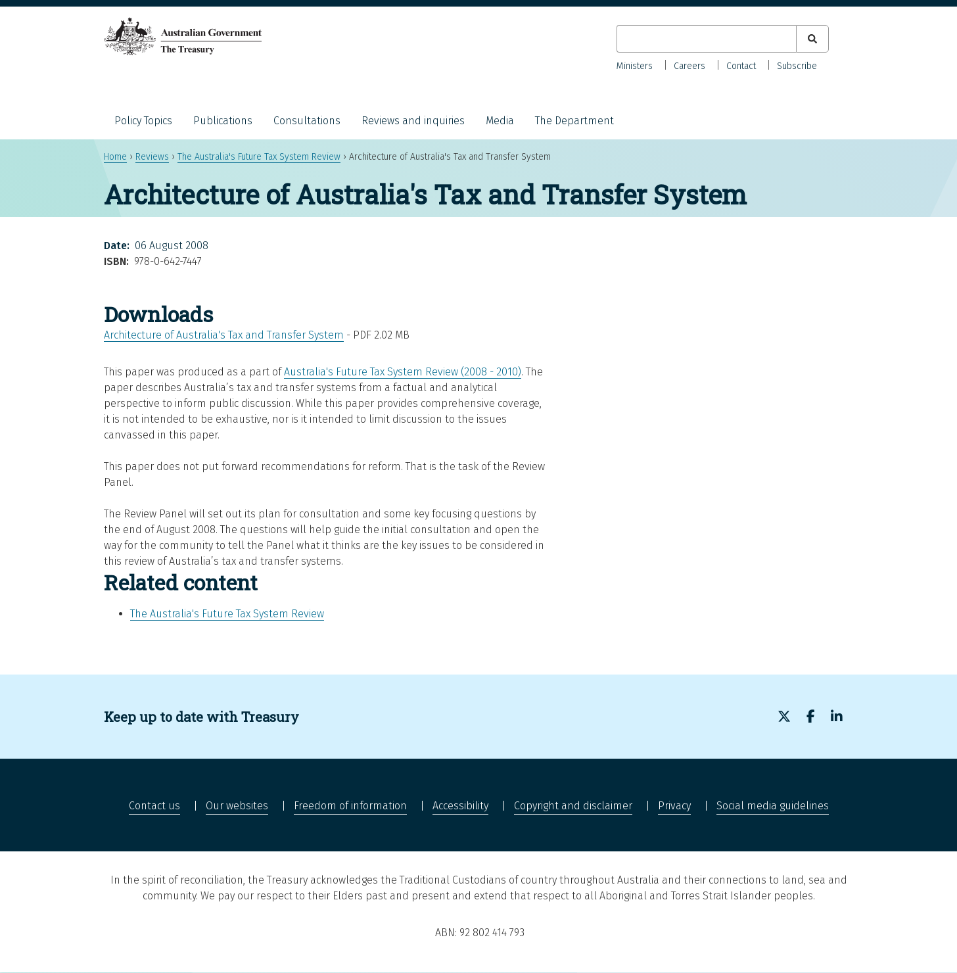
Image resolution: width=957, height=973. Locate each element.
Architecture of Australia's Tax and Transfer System (224, 335)
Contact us (154, 805)
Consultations (306, 120)
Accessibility (460, 805)
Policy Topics (143, 120)
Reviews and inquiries (413, 120)
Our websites (237, 805)
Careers (689, 66)
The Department (574, 120)
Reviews (152, 156)
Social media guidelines (772, 805)
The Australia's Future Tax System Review (258, 156)
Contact (741, 66)
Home (115, 156)
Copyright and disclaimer (573, 805)
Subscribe (797, 66)
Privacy (674, 805)
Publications (222, 120)
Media (500, 120)
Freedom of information (350, 805)
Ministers (635, 66)
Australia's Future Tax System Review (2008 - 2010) (402, 372)
